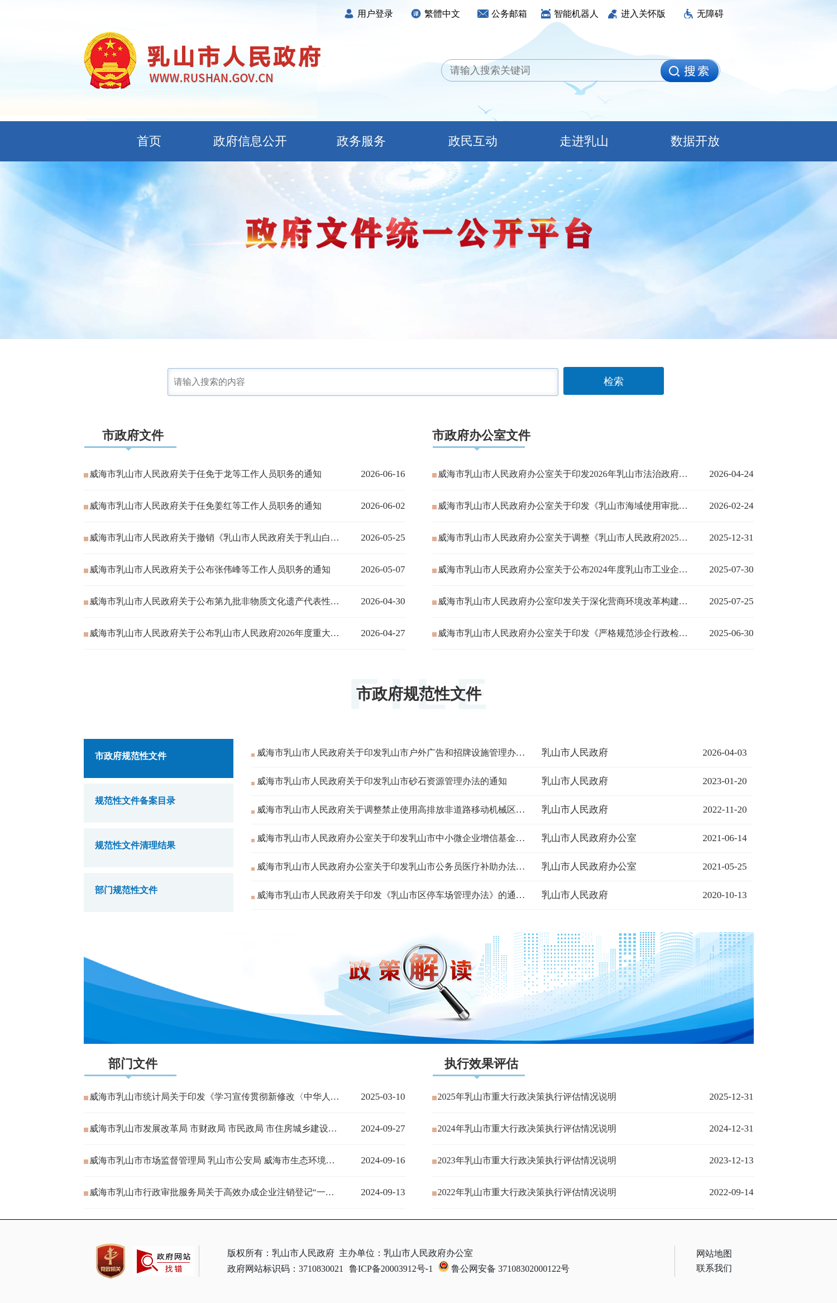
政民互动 (473, 141)
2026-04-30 (383, 601)
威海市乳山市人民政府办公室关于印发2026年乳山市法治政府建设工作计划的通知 (563, 474)
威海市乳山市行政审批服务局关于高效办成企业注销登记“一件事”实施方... (214, 1192)
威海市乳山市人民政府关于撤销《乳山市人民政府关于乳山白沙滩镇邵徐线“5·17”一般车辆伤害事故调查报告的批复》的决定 (214, 537)
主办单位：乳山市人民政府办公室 (406, 1253)
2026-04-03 (724, 752)
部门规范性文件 (126, 890)
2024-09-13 (383, 1192)
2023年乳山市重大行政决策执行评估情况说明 (527, 1160)
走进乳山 (584, 141)
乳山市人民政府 (575, 752)
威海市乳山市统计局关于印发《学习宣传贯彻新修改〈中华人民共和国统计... (214, 1096)
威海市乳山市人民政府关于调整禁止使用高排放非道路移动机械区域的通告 (404, 809)
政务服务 (361, 141)
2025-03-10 (383, 1096)
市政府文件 (133, 435)
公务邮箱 (502, 13)
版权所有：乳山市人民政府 (280, 1253)
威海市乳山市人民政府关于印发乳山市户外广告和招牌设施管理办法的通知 (404, 752)
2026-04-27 (383, 633)
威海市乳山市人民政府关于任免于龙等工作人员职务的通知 (205, 474)
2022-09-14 (731, 1192)
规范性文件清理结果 (135, 845)
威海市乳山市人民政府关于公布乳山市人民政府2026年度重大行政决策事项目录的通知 (214, 633)
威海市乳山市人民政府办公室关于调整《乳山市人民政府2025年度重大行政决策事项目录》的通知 (563, 537)
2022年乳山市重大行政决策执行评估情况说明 (527, 1192)
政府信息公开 (250, 141)
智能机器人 (569, 13)
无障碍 (703, 13)
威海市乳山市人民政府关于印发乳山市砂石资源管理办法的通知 (382, 781)
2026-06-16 (383, 474)
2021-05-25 (724, 866)
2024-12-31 (731, 1128)
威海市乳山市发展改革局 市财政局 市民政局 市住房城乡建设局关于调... (214, 1128)
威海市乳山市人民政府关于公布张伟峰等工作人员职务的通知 (210, 569)
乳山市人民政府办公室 (589, 838)
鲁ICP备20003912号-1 (391, 1268)
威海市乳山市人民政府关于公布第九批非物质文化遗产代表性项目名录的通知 (214, 601)
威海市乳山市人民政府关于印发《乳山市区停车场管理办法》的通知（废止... (407, 895)
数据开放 (695, 141)
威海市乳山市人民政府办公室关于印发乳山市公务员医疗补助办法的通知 (400, 866)
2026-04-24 (731, 474)
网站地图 (714, 1253)
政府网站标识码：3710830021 (285, 1268)
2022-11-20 (725, 809)
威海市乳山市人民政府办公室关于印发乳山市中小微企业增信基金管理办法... (407, 838)
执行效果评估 (481, 1064)
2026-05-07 (383, 569)
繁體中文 (435, 13)
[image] (690, 71)
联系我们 (714, 1268)
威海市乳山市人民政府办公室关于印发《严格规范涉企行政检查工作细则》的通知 (563, 633)
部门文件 (132, 1064)
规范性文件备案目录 (135, 800)
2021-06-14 (724, 838)
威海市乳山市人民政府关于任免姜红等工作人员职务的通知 (205, 505)
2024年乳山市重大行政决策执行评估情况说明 (527, 1128)
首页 (139, 141)
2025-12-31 (731, 537)
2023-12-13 (731, 1160)
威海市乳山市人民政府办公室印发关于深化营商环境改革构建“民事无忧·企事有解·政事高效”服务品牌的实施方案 (563, 601)
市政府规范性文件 (418, 694)
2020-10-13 (724, 895)
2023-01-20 (724, 781)
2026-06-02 (383, 505)
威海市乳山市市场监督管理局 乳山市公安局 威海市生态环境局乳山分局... (214, 1160)
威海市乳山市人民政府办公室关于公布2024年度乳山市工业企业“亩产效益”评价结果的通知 (563, 569)
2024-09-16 (383, 1160)
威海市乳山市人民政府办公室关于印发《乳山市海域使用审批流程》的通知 (563, 505)
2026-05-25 (383, 537)
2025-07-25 (731, 601)
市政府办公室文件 (481, 435)
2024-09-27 (383, 1128)
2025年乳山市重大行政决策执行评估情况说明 (527, 1096)
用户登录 (368, 13)
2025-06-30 (731, 633)
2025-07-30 (731, 569)
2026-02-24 (731, 505)
